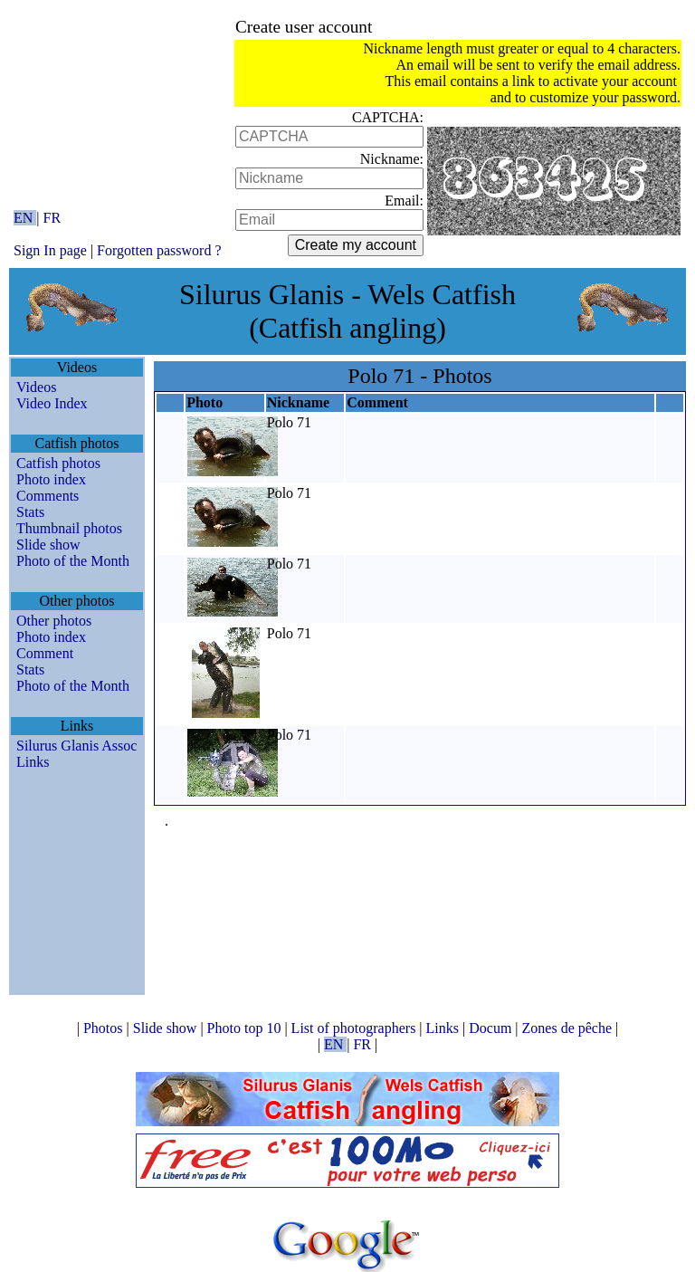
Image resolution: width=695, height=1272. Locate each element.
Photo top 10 (246, 1028)
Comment (44, 653)
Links (32, 762)
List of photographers (355, 1028)
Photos (105, 1028)
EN (25, 217)
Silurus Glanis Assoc (76, 745)
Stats (30, 512)
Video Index (52, 403)
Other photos (53, 620)
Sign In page (50, 250)
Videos (36, 387)
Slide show (48, 544)
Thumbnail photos (69, 528)
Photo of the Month (72, 561)
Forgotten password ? (159, 250)
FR (52, 217)
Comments (47, 495)
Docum (492, 1028)
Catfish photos (58, 463)
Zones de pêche (569, 1028)
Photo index (51, 479)
